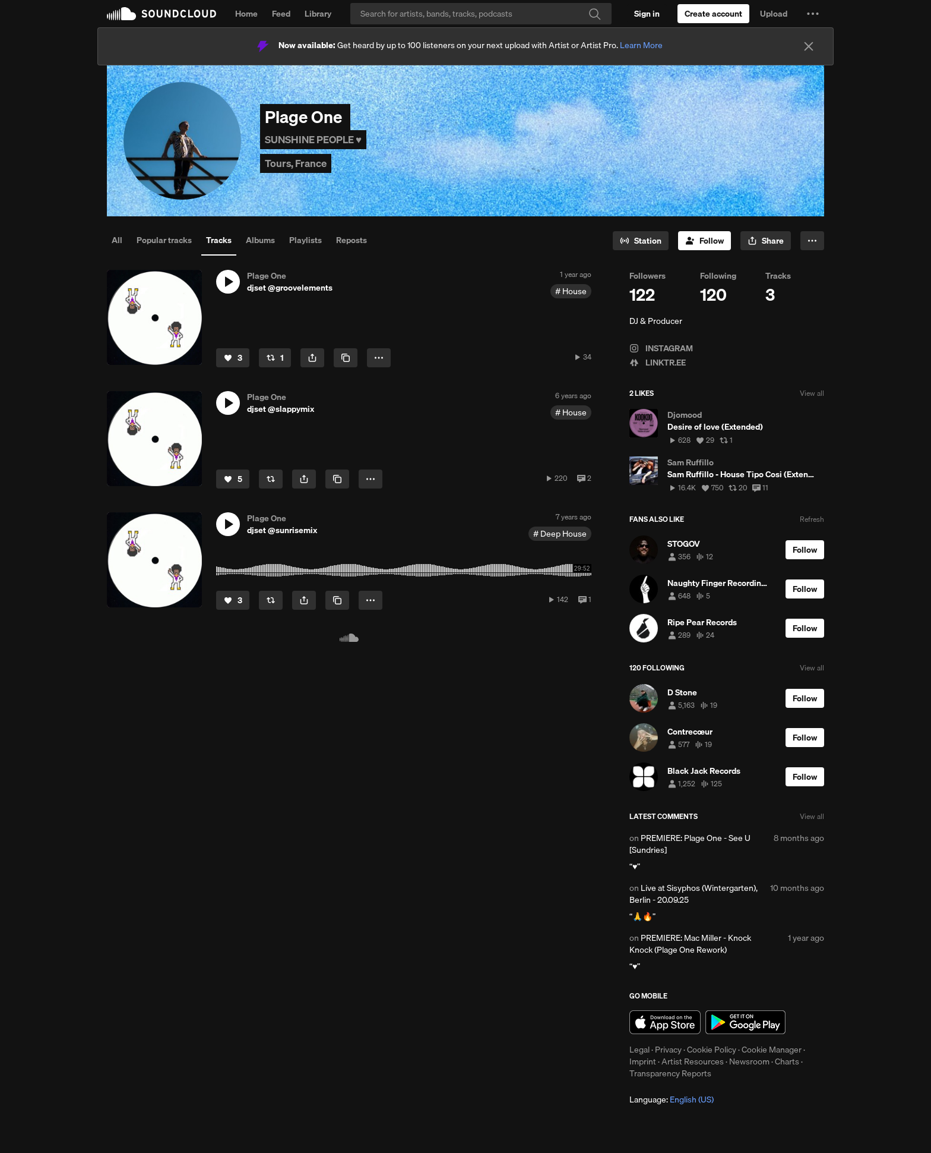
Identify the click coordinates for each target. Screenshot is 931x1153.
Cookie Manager (772, 1049)
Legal (639, 1049)
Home (246, 13)
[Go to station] (641, 240)
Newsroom (749, 1061)
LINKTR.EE (657, 362)
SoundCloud (161, 13)
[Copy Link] (345, 357)
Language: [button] (671, 1099)
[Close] (808, 46)
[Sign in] (647, 13)
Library (318, 13)
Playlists (305, 240)
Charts (787, 1061)
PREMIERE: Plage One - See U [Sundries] (689, 843)
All (117, 240)
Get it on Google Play (745, 1022)
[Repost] (275, 357)
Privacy (668, 1049)
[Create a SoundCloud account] (713, 13)
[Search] (481, 13)
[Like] (232, 357)
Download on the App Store (665, 1022)
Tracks (219, 240)
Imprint (642, 1061)
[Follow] (704, 240)
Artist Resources (692, 1061)
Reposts (351, 240)
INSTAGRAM (661, 348)
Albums (260, 240)
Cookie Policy (711, 1049)
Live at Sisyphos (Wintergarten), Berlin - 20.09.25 (693, 893)
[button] (813, 13)
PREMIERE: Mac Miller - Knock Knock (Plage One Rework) (690, 943)
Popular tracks (164, 240)
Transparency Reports (670, 1073)
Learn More (641, 45)
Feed (281, 13)
